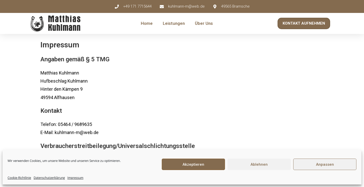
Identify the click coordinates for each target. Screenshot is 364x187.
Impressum (75, 178)
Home (147, 23)
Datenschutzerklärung (49, 178)
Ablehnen (259, 164)
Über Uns (204, 23)
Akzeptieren (193, 164)
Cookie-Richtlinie (19, 178)
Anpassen (325, 164)
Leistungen (174, 23)
